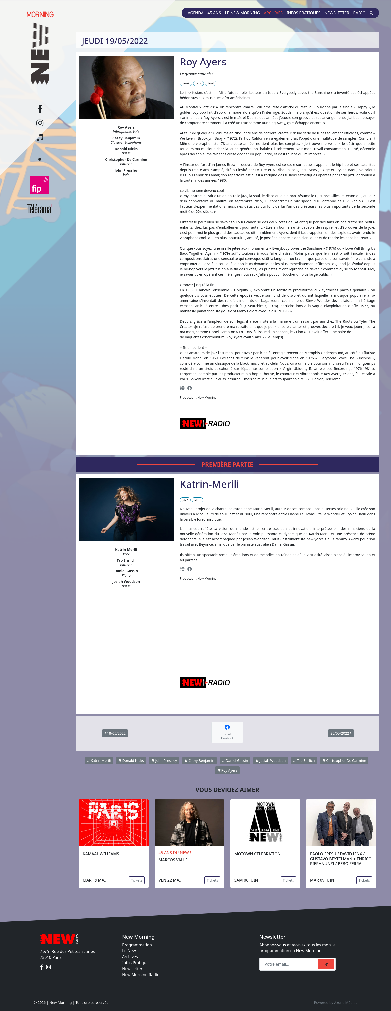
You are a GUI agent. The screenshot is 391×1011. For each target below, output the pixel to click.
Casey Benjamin (199, 760)
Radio (359, 13)
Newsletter (336, 13)
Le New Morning (242, 13)
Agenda (195, 13)
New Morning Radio (140, 974)
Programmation (137, 945)
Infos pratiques (303, 13)
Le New (129, 950)
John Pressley (164, 760)
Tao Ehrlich (304, 760)
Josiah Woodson (271, 760)
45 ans (214, 13)
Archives (273, 13)
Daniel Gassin (235, 760)
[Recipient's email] (289, 964)
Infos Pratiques (136, 962)
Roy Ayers (227, 770)
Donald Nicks (131, 760)
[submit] (326, 964)
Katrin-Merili (99, 760)
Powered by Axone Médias (335, 1002)
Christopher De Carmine (344, 760)
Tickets (136, 880)
